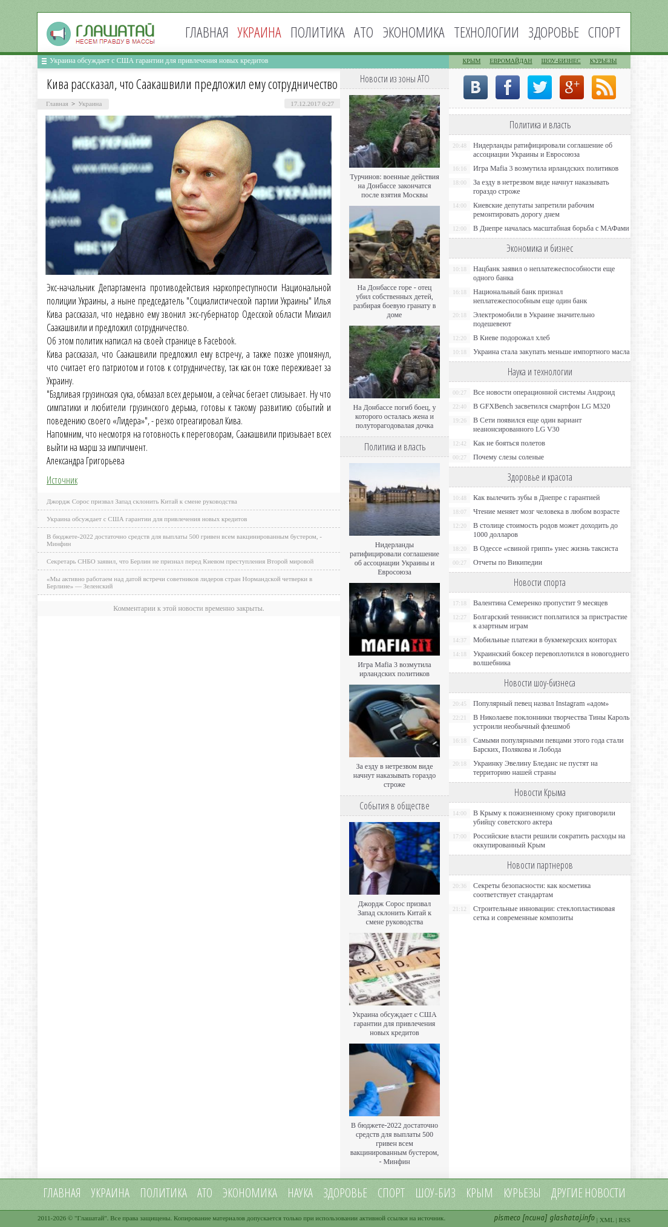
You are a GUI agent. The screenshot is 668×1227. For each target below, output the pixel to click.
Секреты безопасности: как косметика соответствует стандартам (532, 890)
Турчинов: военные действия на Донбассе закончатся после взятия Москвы (394, 186)
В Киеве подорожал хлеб (511, 338)
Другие (567, 1193)
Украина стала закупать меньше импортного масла (551, 351)
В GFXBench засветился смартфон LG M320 (542, 406)
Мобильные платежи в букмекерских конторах (545, 640)
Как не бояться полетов (509, 443)
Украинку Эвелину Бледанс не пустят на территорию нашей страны (535, 768)
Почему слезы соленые (508, 457)
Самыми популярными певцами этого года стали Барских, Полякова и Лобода (548, 745)
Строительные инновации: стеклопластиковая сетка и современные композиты (544, 913)
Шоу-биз (435, 1193)
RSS (624, 1219)
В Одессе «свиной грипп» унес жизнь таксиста (545, 548)
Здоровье (553, 32)
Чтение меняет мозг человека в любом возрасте (546, 511)
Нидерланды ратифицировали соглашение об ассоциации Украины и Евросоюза (394, 558)
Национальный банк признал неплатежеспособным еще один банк (530, 296)
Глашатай (91, 1218)
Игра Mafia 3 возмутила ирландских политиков (394, 669)
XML (607, 1219)
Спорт (604, 32)
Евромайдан (511, 61)
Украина (90, 103)
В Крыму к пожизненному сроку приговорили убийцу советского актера (544, 817)
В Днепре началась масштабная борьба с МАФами (551, 228)
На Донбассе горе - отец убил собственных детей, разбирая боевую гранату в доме (394, 301)
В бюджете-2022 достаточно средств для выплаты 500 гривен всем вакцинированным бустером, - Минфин (394, 1143)
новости (605, 1193)
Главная (207, 32)
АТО (363, 32)
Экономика (413, 32)
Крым (471, 61)
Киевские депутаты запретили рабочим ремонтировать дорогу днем (533, 210)
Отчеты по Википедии (507, 562)
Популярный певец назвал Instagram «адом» (541, 703)
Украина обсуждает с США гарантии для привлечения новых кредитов (159, 60)
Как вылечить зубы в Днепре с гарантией (536, 497)
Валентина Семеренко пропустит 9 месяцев (540, 603)
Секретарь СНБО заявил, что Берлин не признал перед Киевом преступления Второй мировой (180, 561)
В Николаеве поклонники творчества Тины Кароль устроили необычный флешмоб (551, 722)
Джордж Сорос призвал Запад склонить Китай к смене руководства (142, 501)
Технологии (486, 32)
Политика (317, 32)
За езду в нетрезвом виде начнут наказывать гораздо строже (394, 775)
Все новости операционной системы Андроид (544, 392)
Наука (300, 1193)
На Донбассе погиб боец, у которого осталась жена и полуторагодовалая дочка (394, 416)
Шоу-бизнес (561, 61)
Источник (62, 480)
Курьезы (603, 61)
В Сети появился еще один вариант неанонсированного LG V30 (527, 424)
